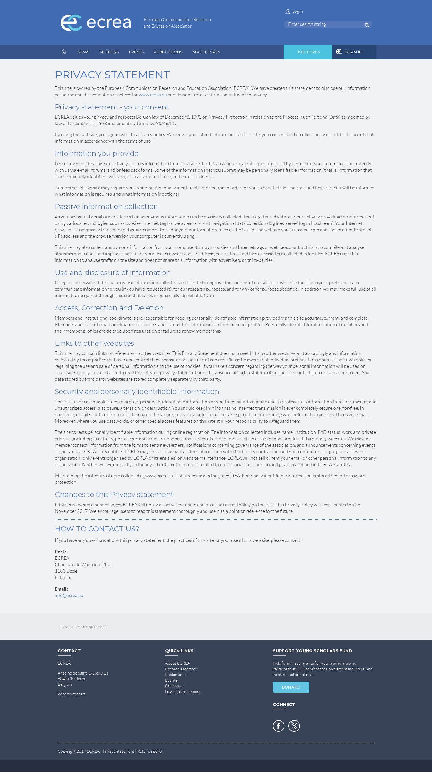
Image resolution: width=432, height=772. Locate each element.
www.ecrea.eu (153, 94)
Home (64, 627)
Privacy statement (118, 751)
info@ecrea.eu (69, 595)
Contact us (174, 685)
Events (171, 680)
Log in (297, 11)
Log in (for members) (183, 691)
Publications (176, 674)
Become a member (181, 669)
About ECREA (177, 663)
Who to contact (71, 694)
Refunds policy (150, 751)
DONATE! (291, 687)
